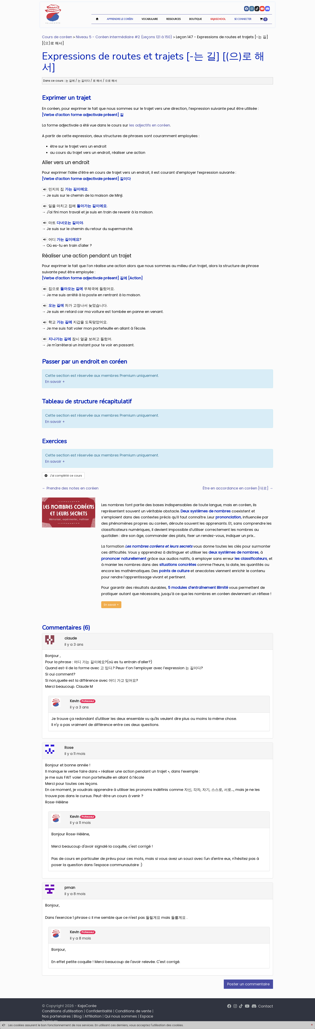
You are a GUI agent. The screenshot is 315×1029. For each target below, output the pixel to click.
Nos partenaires (56, 1016)
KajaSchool (218, 19)
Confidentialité (99, 1011)
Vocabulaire (150, 19)
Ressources (173, 19)
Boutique (195, 19)
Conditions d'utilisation (62, 1011)
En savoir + (55, 381)
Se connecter (242, 19)
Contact (265, 1006)
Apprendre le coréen (120, 19)
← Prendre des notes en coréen (70, 488)
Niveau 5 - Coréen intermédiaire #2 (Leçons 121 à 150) (124, 36)
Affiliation (93, 1016)
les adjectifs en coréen (149, 125)
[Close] (312, 1025)
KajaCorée (87, 1005)
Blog (78, 1016)
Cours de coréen (57, 36)
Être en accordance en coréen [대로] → (238, 488)
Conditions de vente (133, 1011)
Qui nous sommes (120, 1016)
